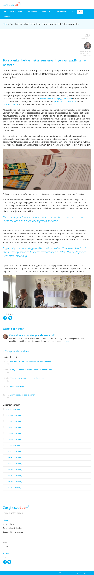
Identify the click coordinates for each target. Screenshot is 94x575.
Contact (7, 16)
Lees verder (66, 341)
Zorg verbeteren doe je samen (22, 395)
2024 (14, 421)
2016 (14, 469)
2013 (13, 487)
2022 (14, 433)
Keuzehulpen (32, 11)
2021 (14, 439)
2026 (13, 409)
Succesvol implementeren (13, 532)
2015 (14, 475)
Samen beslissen (16, 11)
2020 (13, 445)
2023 (14, 427)
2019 (14, 451)
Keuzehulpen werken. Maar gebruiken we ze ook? (32, 335)
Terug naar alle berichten (16, 351)
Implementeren (60, 11)
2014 (14, 481)
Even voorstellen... (17, 386)
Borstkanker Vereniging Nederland (56, 98)
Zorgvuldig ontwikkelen (12, 528)
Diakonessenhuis (11, 104)
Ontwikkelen (46, 11)
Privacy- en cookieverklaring (68, 573)
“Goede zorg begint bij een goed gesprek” (27, 378)
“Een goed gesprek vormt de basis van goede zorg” (31, 370)
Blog (80, 11)
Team (73, 11)
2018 (14, 457)
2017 (14, 463)
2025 (14, 415)
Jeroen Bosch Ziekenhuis (65, 101)
